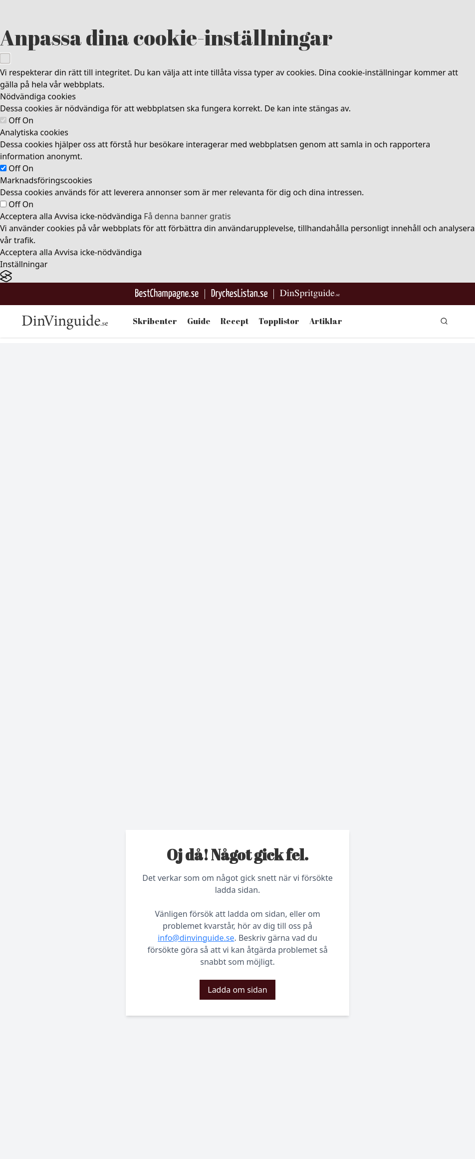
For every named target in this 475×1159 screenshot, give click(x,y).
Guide (199, 321)
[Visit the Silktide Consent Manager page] (237, 276)
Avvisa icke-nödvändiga (98, 216)
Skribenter (155, 321)
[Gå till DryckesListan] (239, 294)
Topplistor (278, 321)
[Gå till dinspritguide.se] (310, 294)
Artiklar (325, 321)
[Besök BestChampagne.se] (167, 294)
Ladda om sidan (237, 989)
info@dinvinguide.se (196, 937)
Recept (234, 321)
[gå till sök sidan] (444, 321)
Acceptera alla (26, 216)
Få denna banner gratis (187, 216)
